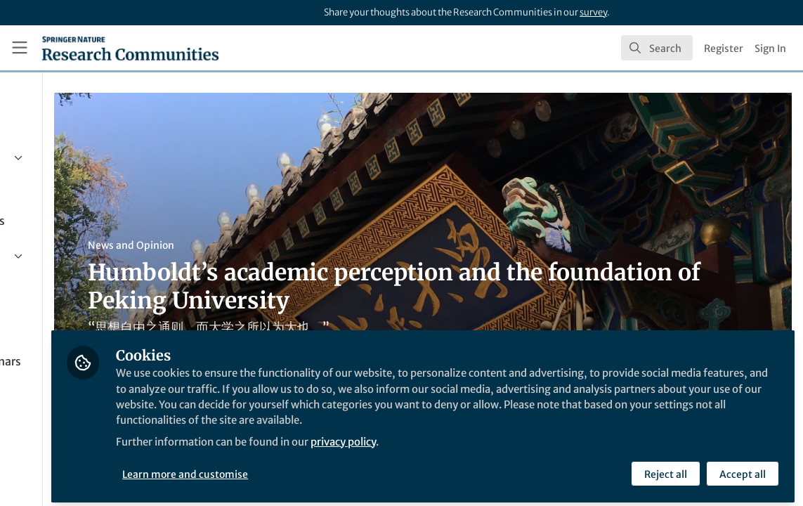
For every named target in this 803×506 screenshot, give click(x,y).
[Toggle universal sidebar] (19, 47)
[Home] (130, 48)
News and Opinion (268, 245)
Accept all (741, 468)
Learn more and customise (323, 468)
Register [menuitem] (723, 48)
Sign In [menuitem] (770, 48)
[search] (657, 47)
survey (593, 12)
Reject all (664, 468)
